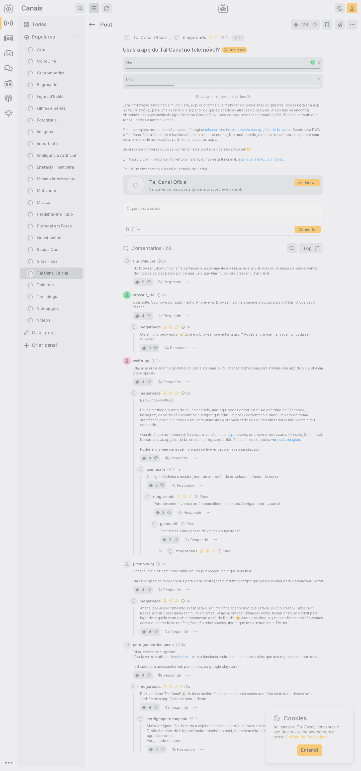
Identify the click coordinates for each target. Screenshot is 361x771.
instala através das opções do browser (258, 129)
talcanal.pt (213, 129)
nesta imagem (288, 439)
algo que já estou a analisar (260, 159)
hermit (183, 657)
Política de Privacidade (307, 736)
